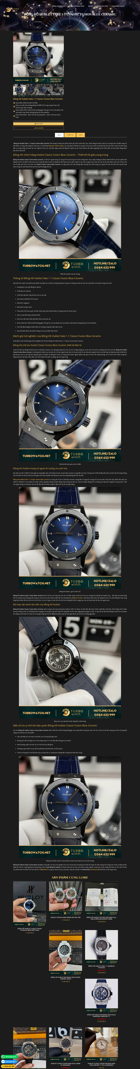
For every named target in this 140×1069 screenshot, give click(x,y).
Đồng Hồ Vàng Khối (54, 3)
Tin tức (33, 11)
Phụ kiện (122, 3)
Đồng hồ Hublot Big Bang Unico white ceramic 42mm (114, 871)
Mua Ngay (73, 64)
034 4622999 (72, 69)
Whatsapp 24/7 (11, 1057)
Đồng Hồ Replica (36, 3)
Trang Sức (111, 3)
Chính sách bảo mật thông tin (60, 1044)
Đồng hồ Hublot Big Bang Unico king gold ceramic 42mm (84, 922)
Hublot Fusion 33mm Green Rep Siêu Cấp (55, 862)
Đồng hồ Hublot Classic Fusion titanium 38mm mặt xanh (26, 871)
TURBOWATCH (44, 820)
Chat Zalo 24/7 (10, 1062)
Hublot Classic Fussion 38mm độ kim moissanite (26, 1000)
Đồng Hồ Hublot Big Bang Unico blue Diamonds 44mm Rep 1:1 (55, 913)
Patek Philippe (79, 3)
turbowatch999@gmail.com (24, 1051)
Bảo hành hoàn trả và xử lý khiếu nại (85, 1044)
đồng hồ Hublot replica (56, 99)
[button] (48, 52)
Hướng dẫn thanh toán (58, 1046)
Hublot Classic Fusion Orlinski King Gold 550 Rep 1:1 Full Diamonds (114, 955)
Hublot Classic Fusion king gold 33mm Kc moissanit (113, 913)
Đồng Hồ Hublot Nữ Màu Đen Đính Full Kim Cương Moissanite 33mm (84, 862)
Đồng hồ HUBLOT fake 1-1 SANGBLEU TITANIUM (26, 913)
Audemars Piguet (96, 3)
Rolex (68, 3)
